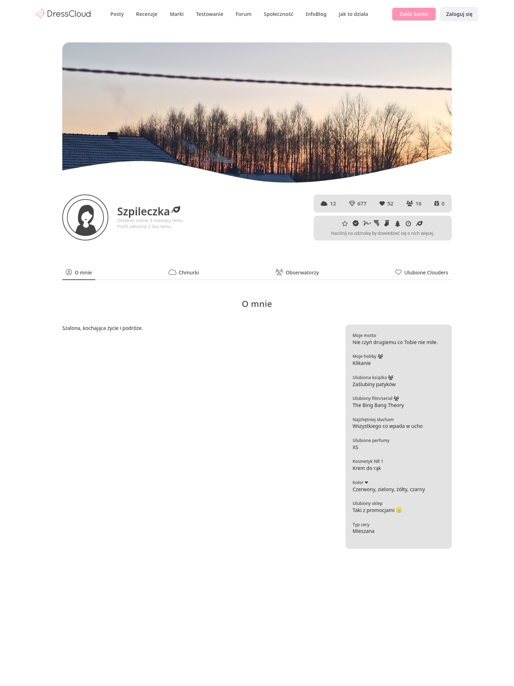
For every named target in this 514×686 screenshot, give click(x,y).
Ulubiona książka (373, 377)
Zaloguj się (459, 14)
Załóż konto (414, 14)
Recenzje (147, 14)
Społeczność (278, 14)
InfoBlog (316, 14)
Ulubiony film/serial (376, 398)
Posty (117, 14)
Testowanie (209, 14)
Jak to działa (353, 14)
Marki (177, 14)
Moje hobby (368, 356)
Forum (244, 14)
